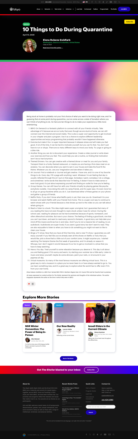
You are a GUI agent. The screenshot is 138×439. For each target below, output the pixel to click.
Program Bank (104, 9)
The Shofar (114, 9)
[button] (85, 2)
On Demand (87, 9)
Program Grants (91, 391)
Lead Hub (79, 9)
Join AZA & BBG (107, 400)
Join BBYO (124, 9)
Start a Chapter (91, 388)
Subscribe (91, 370)
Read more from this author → (53, 47)
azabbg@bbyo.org (108, 395)
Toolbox (95, 9)
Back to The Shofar (68, 358)
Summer (88, 401)
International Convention (90, 397)
